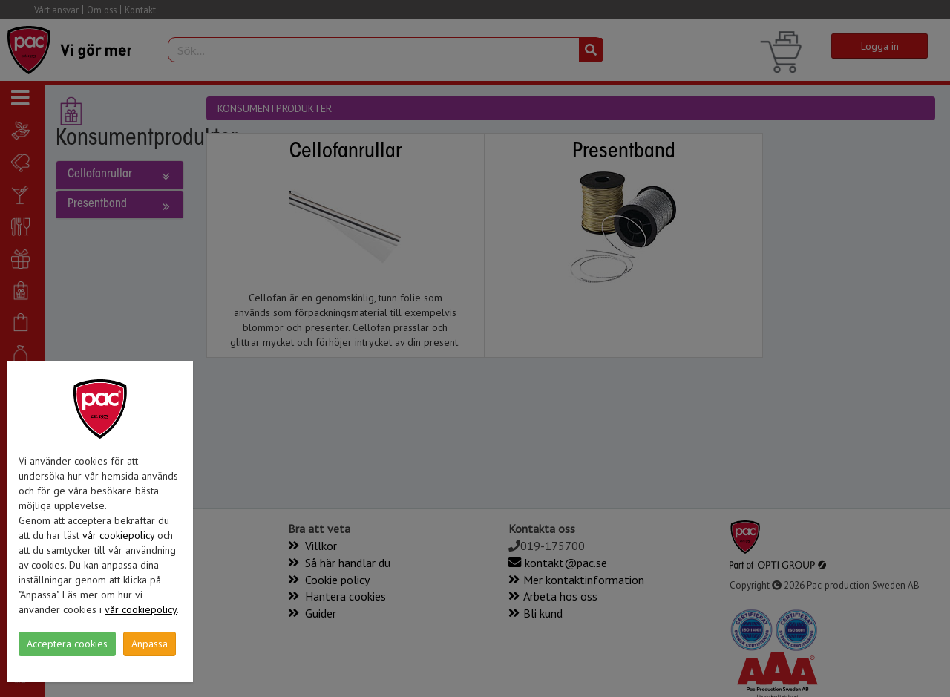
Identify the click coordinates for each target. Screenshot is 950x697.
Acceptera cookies (67, 643)
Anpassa (149, 643)
